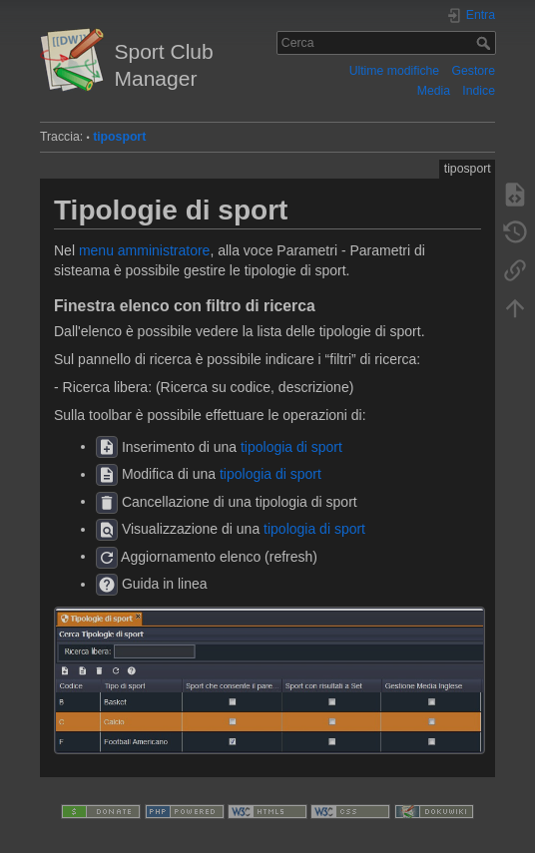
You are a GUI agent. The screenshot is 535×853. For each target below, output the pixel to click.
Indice (478, 91)
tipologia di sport (291, 446)
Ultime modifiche (394, 71)
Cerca (485, 43)
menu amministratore (145, 250)
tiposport (119, 137)
